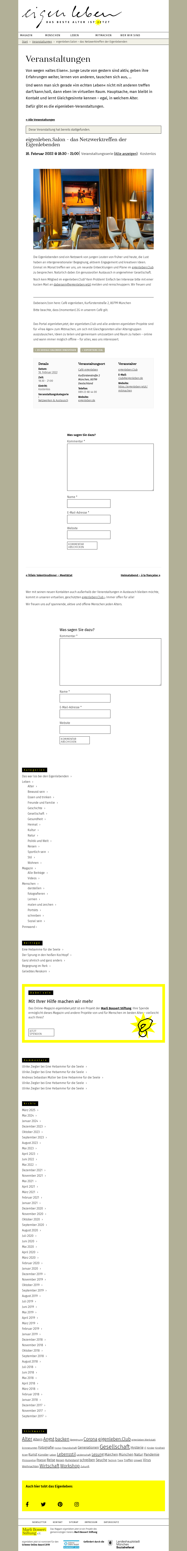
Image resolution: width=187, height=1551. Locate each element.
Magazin (27, 868)
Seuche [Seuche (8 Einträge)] (101, 1460)
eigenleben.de (86, 400)
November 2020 (32, 1214)
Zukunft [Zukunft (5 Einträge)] (85, 1466)
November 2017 (32, 1410)
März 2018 (28, 1389)
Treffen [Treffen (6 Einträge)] (128, 1460)
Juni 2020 (28, 1241)
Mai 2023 (28, 1148)
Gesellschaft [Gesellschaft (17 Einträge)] (115, 1447)
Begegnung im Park (35, 966)
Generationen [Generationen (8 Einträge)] (88, 1447)
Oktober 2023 (31, 1132)
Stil (30, 857)
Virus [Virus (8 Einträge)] (147, 1460)
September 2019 (33, 1290)
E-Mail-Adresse (78, 512)
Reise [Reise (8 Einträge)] (51, 1460)
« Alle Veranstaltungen (40, 119)
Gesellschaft (36, 813)
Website (72, 528)
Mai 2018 (28, 1378)
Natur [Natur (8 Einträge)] (138, 1454)
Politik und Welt (38, 841)
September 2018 (33, 1356)
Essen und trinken (39, 797)
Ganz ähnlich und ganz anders (42, 960)
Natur (31, 835)
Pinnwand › (29, 927)
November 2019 (32, 1279)
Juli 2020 (27, 1236)
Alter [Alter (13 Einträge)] (27, 1439)
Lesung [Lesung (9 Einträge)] (98, 1454)
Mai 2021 (27, 1181)
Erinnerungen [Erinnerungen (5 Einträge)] (29, 1447)
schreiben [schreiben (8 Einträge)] (87, 1460)
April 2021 (28, 1186)
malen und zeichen (40, 904)
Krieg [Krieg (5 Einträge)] (25, 1454)
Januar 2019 (30, 1334)
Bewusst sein (36, 791)
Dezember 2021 (32, 1170)
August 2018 (30, 1361)
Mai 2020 (28, 1246)
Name (72, 497)
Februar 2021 (30, 1197)
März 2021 (28, 1192)
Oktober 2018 (31, 1350)
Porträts (33, 910)
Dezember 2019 (32, 1274)
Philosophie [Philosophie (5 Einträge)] (29, 1460)
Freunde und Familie (41, 802)
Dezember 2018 (32, 1339)
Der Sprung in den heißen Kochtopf (45, 955)
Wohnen (33, 863)
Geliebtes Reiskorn (34, 971)
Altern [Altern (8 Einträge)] (38, 1439)
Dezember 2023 (32, 1126)
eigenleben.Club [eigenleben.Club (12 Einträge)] (114, 1439)
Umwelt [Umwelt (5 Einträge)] (138, 1460)
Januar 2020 (30, 1268)
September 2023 (33, 1137)
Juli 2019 (27, 1301)
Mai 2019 (27, 1312)
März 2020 (29, 1257)
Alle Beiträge (36, 873)
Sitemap (73, 1522)
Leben (26, 782)
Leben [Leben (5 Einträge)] (52, 1454)
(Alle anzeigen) (126, 154)
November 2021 (32, 1175)
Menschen (29, 883)
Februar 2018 (30, 1394)
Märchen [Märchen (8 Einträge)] (111, 1454)
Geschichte (35, 808)
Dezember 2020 (32, 1208)
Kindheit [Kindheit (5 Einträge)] (160, 1447)
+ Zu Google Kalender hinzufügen (55, 350)
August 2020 (30, 1230)
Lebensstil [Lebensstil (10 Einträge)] (66, 1454)
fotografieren (36, 893)
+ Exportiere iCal (92, 350)
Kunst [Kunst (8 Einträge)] (32, 1454)
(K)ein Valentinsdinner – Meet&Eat (49, 575)
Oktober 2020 (31, 1219)
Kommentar (76, 441)
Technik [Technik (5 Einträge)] (112, 1460)
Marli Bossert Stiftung (85, 1532)
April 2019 (28, 1318)
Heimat (32, 824)
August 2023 (30, 1143)
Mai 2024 (28, 1115)
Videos (32, 878)
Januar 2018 (30, 1400)
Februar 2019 (30, 1328)
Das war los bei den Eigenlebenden (45, 776)
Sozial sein (35, 921)
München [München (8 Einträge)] (126, 1454)
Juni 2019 (28, 1307)
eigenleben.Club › (93, 597)
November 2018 (32, 1345)
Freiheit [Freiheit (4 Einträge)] (58, 1448)
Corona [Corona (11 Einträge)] (90, 1439)
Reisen (32, 846)
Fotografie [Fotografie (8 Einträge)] (46, 1447)
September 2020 (33, 1225)
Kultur (32, 830)
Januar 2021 (30, 1203)
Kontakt (58, 1522)
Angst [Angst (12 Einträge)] (48, 1439)
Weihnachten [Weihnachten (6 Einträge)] (30, 1466)
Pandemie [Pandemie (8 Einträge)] (151, 1454)
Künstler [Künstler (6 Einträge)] (43, 1454)
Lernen (32, 899)
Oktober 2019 (31, 1285)
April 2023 (28, 1154)
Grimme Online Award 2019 (36, 1544)
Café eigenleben (88, 369)
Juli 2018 (27, 1367)
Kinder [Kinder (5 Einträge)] (150, 1447)
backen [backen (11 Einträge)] (62, 1439)
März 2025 (28, 1110)
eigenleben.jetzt (93, 17)
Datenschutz (111, 1522)
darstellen (34, 888)
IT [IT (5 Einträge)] (145, 1447)
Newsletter (39, 1522)
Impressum (91, 1522)
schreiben (34, 915)
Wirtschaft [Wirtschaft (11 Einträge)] (49, 1465)
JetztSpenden (36, 1032)
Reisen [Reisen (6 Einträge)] (60, 1460)
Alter (31, 786)
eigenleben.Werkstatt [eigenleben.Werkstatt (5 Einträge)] (144, 1439)
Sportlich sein (37, 852)
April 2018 (28, 1383)
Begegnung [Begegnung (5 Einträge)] (76, 1439)
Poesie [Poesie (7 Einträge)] (41, 1460)
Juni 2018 (28, 1372)
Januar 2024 (30, 1121)
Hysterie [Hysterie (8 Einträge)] (137, 1447)
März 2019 (28, 1323)
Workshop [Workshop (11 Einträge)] (70, 1465)
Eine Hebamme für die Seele (41, 949)
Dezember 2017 (32, 1405)
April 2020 (28, 1252)
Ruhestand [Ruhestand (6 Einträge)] (72, 1460)
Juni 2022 (28, 1159)
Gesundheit (35, 819)
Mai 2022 (28, 1165)
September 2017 (32, 1416)
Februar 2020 (31, 1263)
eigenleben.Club (143, 267)
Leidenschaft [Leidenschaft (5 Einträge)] (84, 1454)
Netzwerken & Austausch (53, 400)
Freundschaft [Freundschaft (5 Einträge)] (69, 1447)
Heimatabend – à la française (140, 575)
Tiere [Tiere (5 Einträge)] (120, 1460)
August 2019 (30, 1296)
